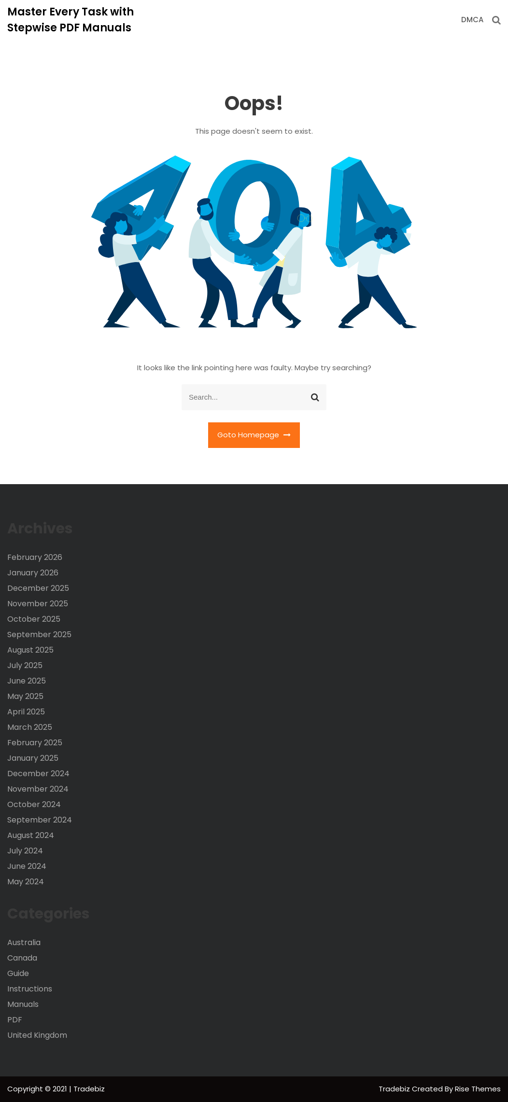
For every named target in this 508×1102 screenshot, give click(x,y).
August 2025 (30, 650)
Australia (24, 942)
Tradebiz (395, 1089)
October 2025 (33, 619)
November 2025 (37, 603)
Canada (22, 957)
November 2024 (38, 789)
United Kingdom (37, 1035)
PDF (14, 1019)
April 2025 (26, 711)
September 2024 (39, 819)
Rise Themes (478, 1089)
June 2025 (26, 680)
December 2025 (38, 588)
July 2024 (25, 850)
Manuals (23, 1004)
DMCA (472, 19)
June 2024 (26, 866)
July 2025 (24, 665)
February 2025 (34, 742)
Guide (18, 973)
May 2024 (25, 881)
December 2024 (38, 773)
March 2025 (29, 727)
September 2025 (39, 634)
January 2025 (32, 758)
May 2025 (25, 696)
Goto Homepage (254, 435)
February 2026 (34, 557)
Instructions (29, 988)
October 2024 (34, 804)
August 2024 (30, 835)
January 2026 (32, 572)
